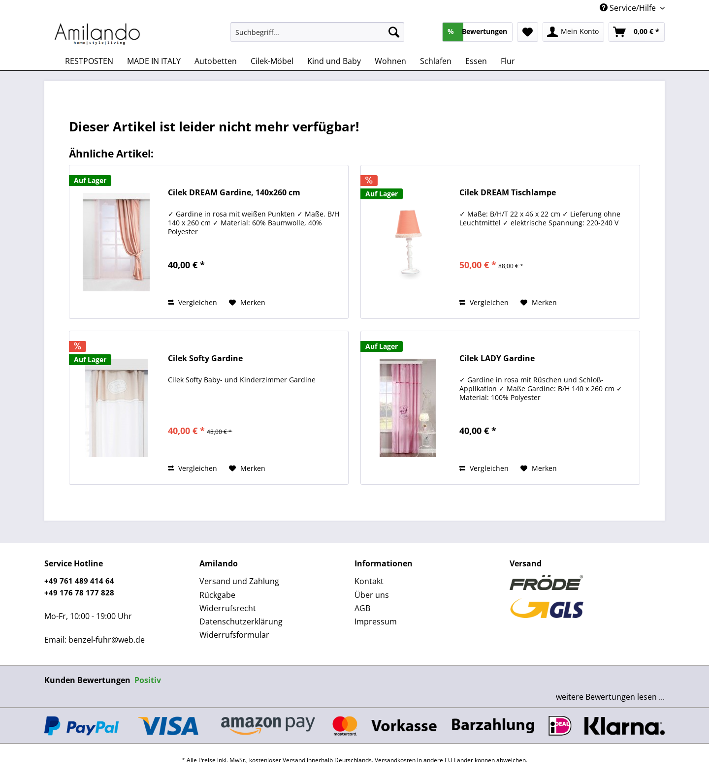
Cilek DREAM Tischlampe (507, 192)
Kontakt (369, 581)
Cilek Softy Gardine (205, 358)
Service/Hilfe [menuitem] (629, 7)
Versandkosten (395, 760)
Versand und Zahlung (239, 581)
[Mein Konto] (573, 32)
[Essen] (476, 61)
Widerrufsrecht (227, 608)
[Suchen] (394, 32)
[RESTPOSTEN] (89, 61)
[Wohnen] (390, 61)
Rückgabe (217, 595)
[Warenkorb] (637, 32)
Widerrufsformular (234, 634)
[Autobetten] (216, 61)
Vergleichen (192, 302)
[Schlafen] (435, 61)
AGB (362, 608)
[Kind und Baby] (334, 61)
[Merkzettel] (527, 32)
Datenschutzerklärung (241, 621)
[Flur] (508, 61)
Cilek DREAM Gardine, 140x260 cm (234, 192)
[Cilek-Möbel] (272, 61)
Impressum (375, 621)
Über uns (371, 595)
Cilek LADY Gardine (497, 358)
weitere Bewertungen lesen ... (610, 696)
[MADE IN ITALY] (154, 61)
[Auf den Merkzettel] (247, 303)
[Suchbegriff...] (317, 32)
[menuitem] (317, 36)
